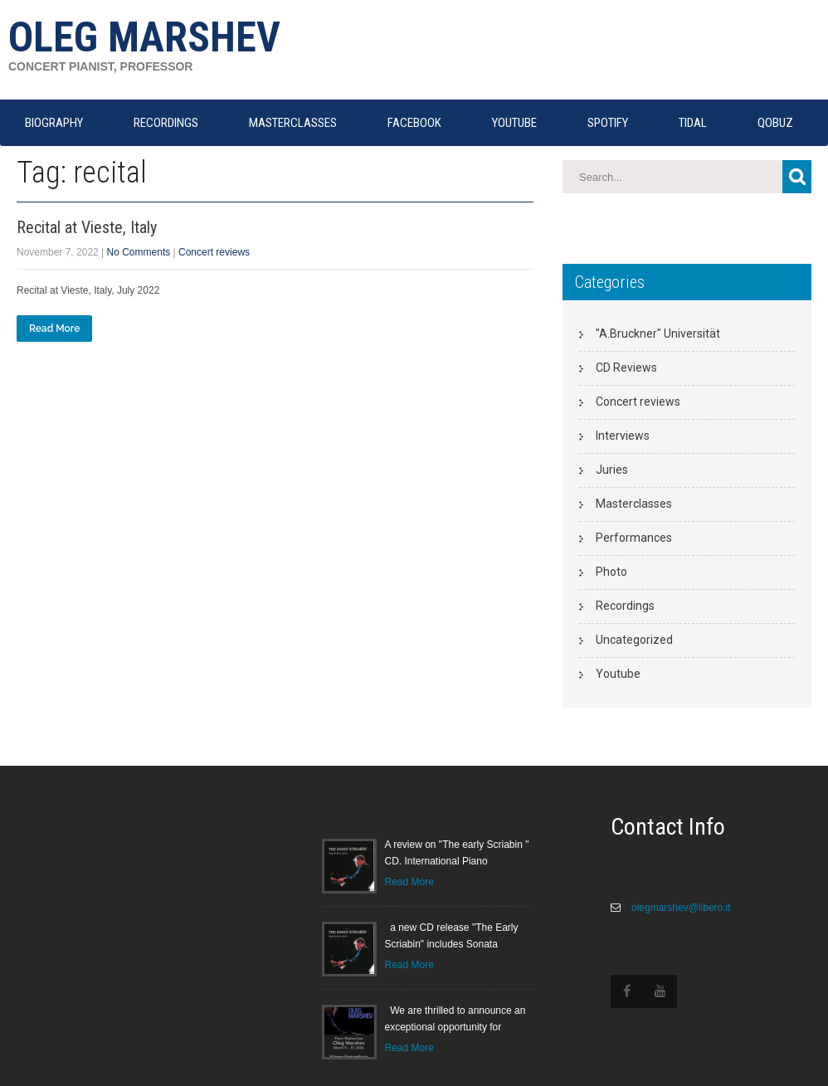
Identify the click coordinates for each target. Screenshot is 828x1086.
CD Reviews (626, 367)
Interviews (623, 435)
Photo (611, 571)
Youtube (618, 673)
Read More (54, 328)
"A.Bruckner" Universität (658, 333)
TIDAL (693, 122)
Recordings (625, 605)
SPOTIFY (607, 122)
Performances (634, 537)
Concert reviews (214, 252)
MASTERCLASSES (293, 122)
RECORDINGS (166, 122)
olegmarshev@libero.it (680, 907)
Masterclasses (634, 503)
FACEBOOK (414, 122)
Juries (612, 469)
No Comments (139, 252)
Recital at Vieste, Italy (87, 227)
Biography (54, 122)
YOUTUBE (514, 122)
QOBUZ (775, 122)
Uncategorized (634, 639)
